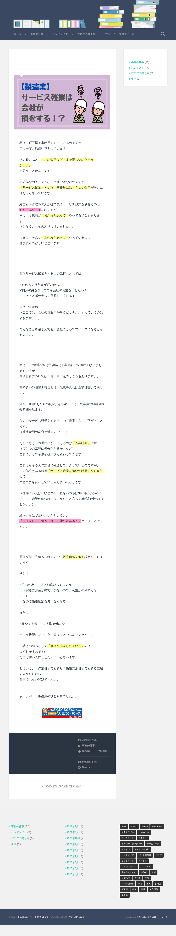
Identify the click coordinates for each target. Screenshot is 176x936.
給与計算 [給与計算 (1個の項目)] (126, 906)
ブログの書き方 (86, 35)
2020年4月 (74, 875)
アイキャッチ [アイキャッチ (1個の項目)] (145, 840)
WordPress (76, 928)
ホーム (17, 35)
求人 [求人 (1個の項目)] (151, 894)
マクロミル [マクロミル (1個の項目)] (149, 876)
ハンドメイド (60, 35)
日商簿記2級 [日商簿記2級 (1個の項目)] (128, 894)
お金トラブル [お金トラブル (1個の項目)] (145, 834)
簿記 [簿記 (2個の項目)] (147, 900)
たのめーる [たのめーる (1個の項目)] (128, 840)
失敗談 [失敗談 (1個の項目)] (139, 888)
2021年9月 (74, 828)
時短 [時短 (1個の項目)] (142, 894)
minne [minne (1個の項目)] (147, 828)
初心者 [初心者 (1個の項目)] (146, 882)
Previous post (89, 763)
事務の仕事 (36, 35)
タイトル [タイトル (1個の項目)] (145, 852)
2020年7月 (74, 857)
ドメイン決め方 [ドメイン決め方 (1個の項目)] (130, 858)
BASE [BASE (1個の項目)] (124, 828)
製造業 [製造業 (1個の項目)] (139, 906)
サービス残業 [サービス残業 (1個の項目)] (129, 852)
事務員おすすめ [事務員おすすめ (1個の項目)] (130, 882)
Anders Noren (148, 928)
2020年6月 (74, 863)
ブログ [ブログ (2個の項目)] (144, 864)
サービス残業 (99, 753)
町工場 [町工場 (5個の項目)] (137, 900)
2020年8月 (74, 851)
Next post (87, 769)
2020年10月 (75, 840)
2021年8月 (74, 834)
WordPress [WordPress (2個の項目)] (127, 834)
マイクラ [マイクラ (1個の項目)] (145, 870)
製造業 (86, 753)
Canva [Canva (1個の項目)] (135, 828)
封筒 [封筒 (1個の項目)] (150, 888)
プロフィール (127, 35)
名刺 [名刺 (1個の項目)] (157, 882)
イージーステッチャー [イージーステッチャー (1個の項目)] (148, 846)
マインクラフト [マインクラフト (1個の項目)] (130, 876)
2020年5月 (74, 869)
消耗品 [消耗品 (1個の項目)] (125, 900)
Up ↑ (164, 928)
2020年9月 (74, 846)
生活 (107, 35)
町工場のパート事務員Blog (33, 928)
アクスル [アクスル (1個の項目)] (126, 846)
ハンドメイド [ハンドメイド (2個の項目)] (150, 858)
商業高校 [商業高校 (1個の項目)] (126, 888)
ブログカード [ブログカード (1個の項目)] (129, 870)
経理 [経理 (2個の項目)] (157, 900)
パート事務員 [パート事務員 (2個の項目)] (129, 864)
